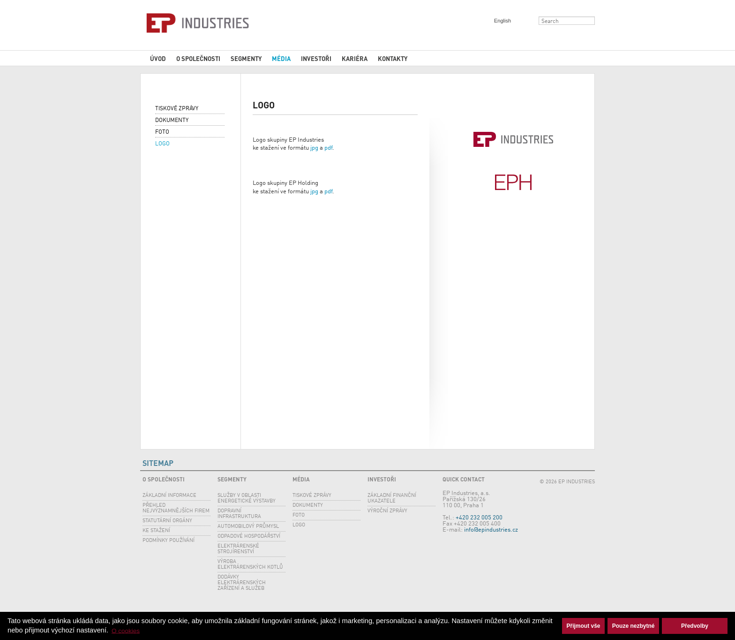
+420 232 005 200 (479, 518)
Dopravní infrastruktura (239, 514)
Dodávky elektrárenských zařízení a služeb (242, 583)
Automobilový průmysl (248, 526)
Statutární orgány (167, 521)
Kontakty (392, 58)
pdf (328, 148)
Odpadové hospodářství (249, 536)
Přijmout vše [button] (583, 626)
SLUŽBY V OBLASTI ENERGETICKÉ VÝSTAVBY (247, 498)
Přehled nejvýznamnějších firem (176, 508)
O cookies (126, 630)
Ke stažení (156, 530)
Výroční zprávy (387, 511)
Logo (162, 144)
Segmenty (246, 58)
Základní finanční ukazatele (392, 498)
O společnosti (198, 58)
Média (281, 58)
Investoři (316, 58)
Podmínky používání (168, 540)
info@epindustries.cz (491, 530)
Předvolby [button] (694, 626)
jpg (314, 148)
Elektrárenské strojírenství (238, 549)
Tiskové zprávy (176, 109)
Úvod (158, 58)
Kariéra (355, 58)
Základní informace (169, 495)
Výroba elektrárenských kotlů (250, 564)
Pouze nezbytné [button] (633, 626)
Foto (162, 132)
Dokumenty (171, 120)
